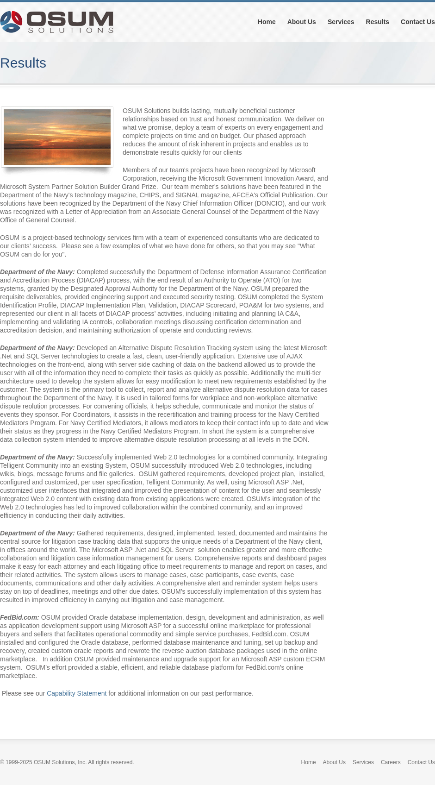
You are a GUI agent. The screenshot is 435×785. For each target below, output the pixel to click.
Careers (391, 762)
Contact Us (418, 21)
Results (378, 21)
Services (341, 21)
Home (267, 21)
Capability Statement (76, 693)
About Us (301, 21)
